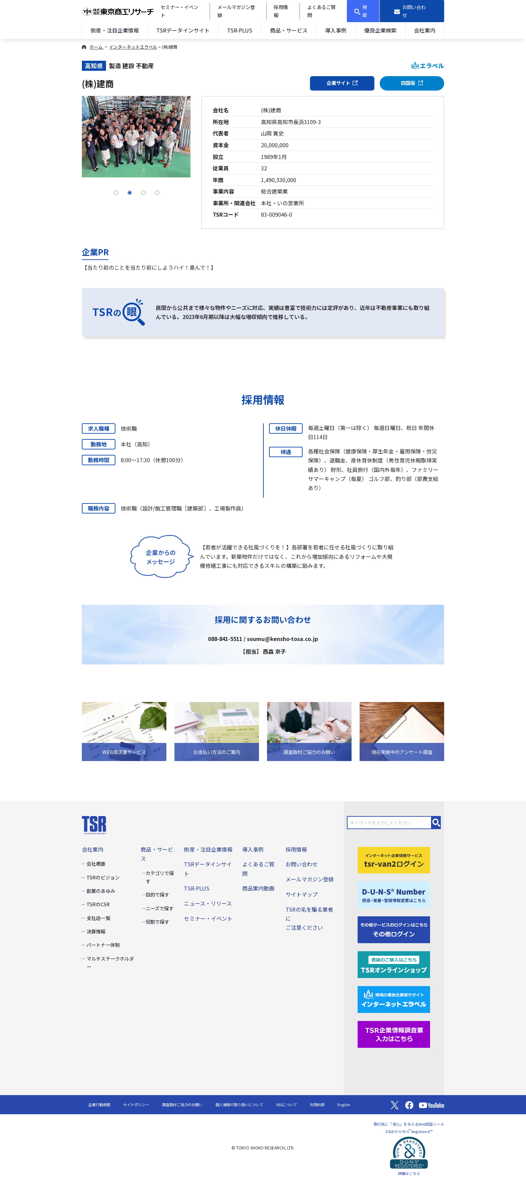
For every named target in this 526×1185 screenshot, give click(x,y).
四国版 (412, 82)
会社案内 (424, 30)
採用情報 (296, 849)
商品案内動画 (258, 888)
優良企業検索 (380, 30)
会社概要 (96, 863)
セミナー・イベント (208, 918)
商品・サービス (289, 30)
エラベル (428, 65)
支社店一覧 (98, 917)
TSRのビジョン (103, 877)
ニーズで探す (159, 908)
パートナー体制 (103, 944)
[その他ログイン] (394, 929)
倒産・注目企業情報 (115, 30)
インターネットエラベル (133, 47)
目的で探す (157, 894)
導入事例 (336, 30)
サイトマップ (301, 894)
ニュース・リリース (207, 903)
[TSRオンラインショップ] (394, 964)
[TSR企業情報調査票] (394, 1033)
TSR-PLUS (239, 30)
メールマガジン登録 (309, 879)
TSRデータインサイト (182, 30)
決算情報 (96, 931)
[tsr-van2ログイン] (394, 859)
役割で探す (157, 921)
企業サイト (342, 82)
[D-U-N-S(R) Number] (394, 894)
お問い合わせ (301, 864)
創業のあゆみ (101, 890)
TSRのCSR (98, 904)
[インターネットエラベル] (394, 998)
